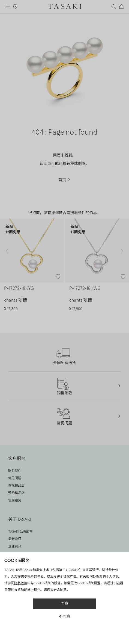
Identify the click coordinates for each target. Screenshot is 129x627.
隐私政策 (20, 583)
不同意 (64, 616)
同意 (64, 603)
